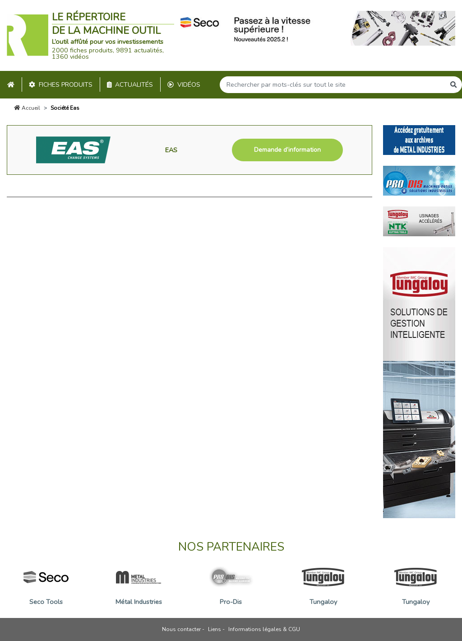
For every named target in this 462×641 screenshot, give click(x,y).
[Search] (332, 84)
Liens (214, 629)
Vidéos (183, 84)
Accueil (27, 108)
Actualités (130, 84)
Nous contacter (181, 629)
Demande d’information (287, 149)
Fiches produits (60, 84)
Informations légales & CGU (264, 629)
